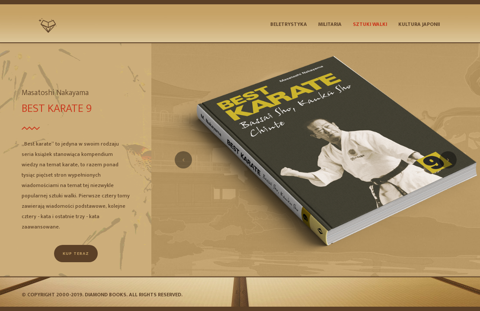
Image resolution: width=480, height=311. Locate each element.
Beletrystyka (288, 24)
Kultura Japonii (419, 24)
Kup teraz (76, 253)
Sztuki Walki (370, 24)
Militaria (330, 24)
